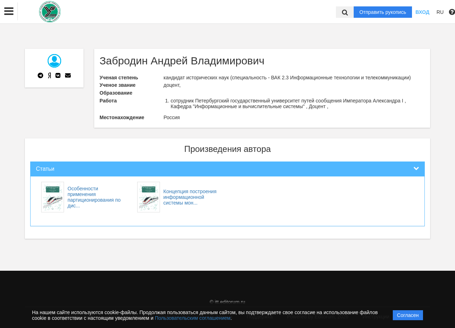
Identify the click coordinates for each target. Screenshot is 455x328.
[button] (9, 11)
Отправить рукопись (382, 12)
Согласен (408, 315)
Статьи (45, 169)
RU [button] (440, 12)
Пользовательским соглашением (193, 318)
